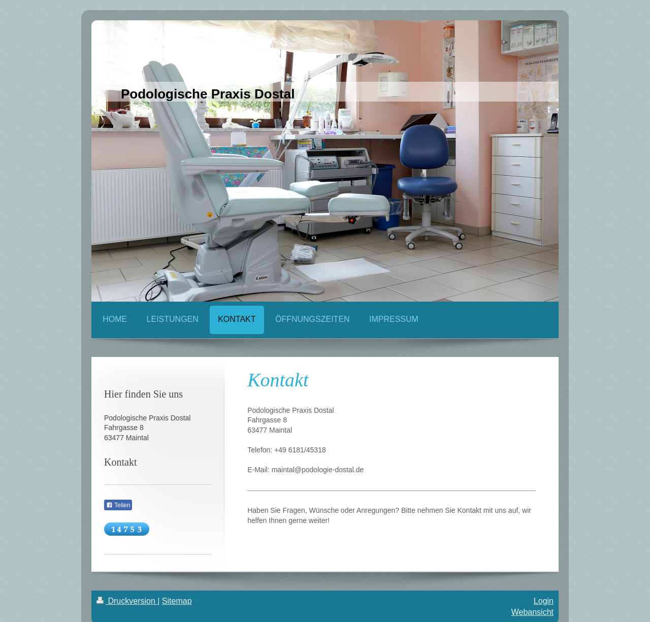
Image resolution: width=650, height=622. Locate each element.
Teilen (118, 505)
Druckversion (126, 601)
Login (544, 601)
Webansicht (532, 612)
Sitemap (177, 601)
